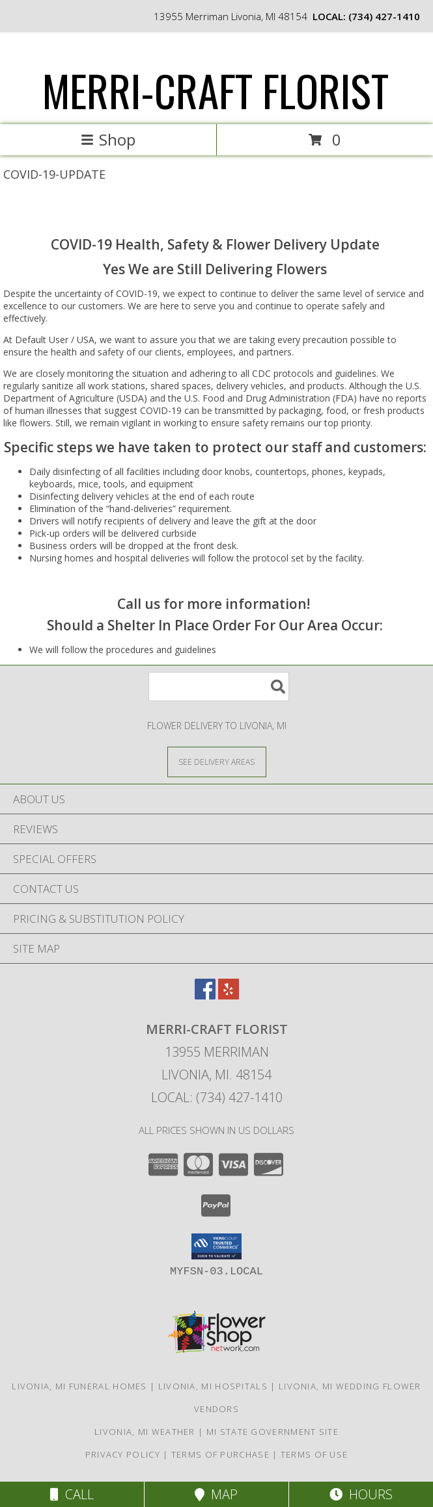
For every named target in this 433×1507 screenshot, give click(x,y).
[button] (216, 1246)
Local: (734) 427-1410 (217, 1097)
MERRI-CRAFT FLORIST (215, 90)
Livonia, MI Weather (144, 1431)
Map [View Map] (216, 1494)
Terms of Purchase (220, 1454)
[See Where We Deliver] (216, 761)
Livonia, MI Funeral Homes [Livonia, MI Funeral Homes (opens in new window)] (79, 1386)
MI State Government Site (272, 1431)
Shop (108, 139)
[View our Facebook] (205, 995)
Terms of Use (314, 1454)
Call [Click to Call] (72, 1494)
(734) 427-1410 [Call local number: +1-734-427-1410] (384, 16)
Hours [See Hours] (361, 1494)
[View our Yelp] (228, 995)
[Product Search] (218, 686)
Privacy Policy (122, 1454)
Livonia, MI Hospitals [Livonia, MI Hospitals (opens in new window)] (213, 1386)
